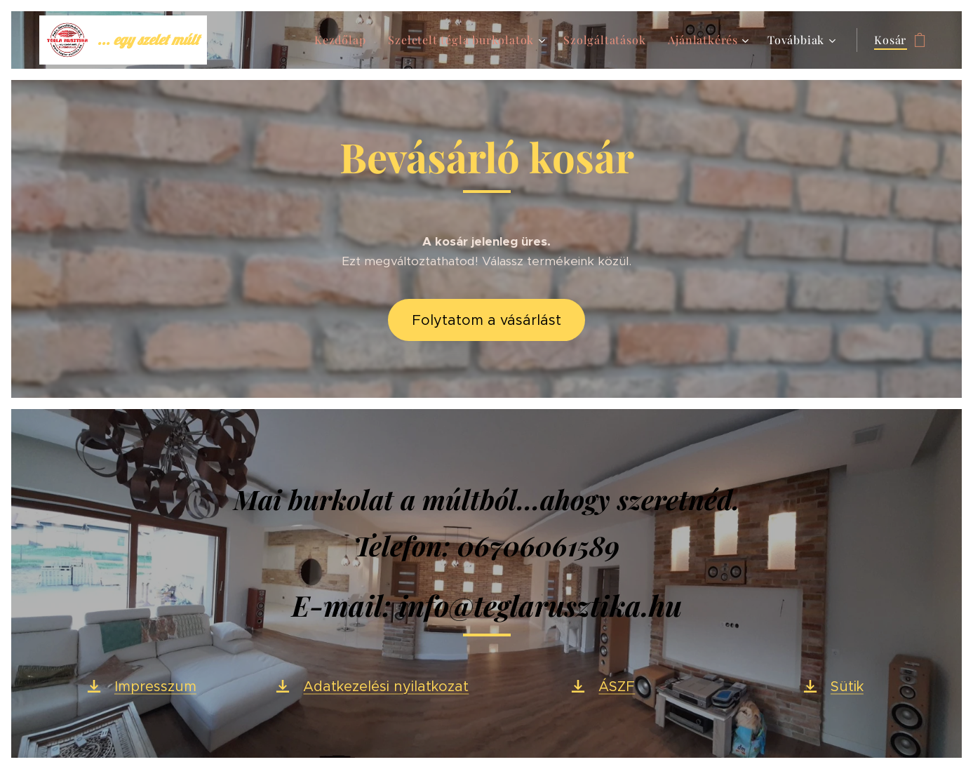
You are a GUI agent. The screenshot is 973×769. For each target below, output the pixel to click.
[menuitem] (344, 40)
